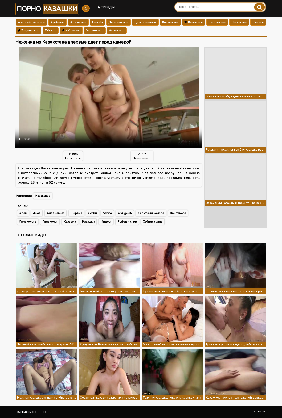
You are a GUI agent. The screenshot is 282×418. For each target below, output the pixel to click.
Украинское (94, 30)
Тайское (50, 30)
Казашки (88, 221)
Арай (23, 213)
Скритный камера (151, 213)
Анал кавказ (55, 213)
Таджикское (28, 30)
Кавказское (170, 22)
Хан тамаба (178, 213)
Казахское (193, 22)
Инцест (106, 221)
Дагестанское (118, 22)
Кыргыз (76, 213)
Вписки (97, 22)
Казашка (70, 221)
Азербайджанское (31, 22)
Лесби (92, 213)
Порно (47, 9)
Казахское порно (31, 412)
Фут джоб (125, 213)
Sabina (107, 213)
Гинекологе (27, 221)
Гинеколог (50, 221)
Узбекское (71, 30)
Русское (258, 22)
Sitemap (259, 411)
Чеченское (116, 30)
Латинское (239, 22)
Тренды (106, 7)
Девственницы (145, 22)
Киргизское (217, 22)
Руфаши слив (127, 221)
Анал (36, 213)
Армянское (78, 22)
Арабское (57, 22)
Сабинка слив (152, 221)
